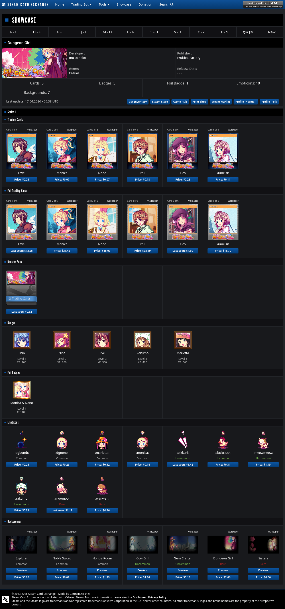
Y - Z (201, 32)
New (271, 32)
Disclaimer (140, 597)
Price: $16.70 (223, 251)
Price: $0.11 (223, 179)
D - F (37, 32)
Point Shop (199, 102)
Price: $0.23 (21, 179)
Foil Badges (14, 372)
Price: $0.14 (142, 464)
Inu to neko (77, 58)
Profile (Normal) (245, 102)
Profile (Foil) (269, 102)
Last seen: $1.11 (62, 510)
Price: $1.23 (102, 577)
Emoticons (13, 422)
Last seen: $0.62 (21, 312)
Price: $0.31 (223, 464)
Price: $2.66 (223, 577)
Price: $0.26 (62, 464)
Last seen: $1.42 (183, 464)
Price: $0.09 (21, 577)
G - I (60, 32)
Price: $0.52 (102, 464)
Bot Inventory (138, 102)
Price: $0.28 (182, 179)
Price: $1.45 (263, 464)
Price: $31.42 (62, 251)
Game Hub (180, 102)
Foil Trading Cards (18, 191)
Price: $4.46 (102, 510)
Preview (22, 570)
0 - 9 (224, 32)
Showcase (124, 4)
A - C (13, 32)
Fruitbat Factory (188, 58)
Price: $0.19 (182, 577)
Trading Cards (15, 119)
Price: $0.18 (142, 179)
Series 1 (12, 112)
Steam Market (221, 102)
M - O (107, 32)
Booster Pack (15, 262)
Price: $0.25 (21, 464)
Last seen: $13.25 (22, 251)
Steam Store (160, 102)
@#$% (248, 32)
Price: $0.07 (62, 179)
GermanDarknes (80, 594)
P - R (130, 32)
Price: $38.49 (142, 251)
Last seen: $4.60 (183, 251)
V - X (177, 32)
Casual (74, 73)
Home (59, 4)
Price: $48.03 (102, 251)
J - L (84, 32)
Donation (145, 4)
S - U (154, 32)
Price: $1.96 (142, 577)
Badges (12, 323)
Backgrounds (15, 521)
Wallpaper (31, 129)
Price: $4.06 (263, 577)
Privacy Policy (157, 597)
